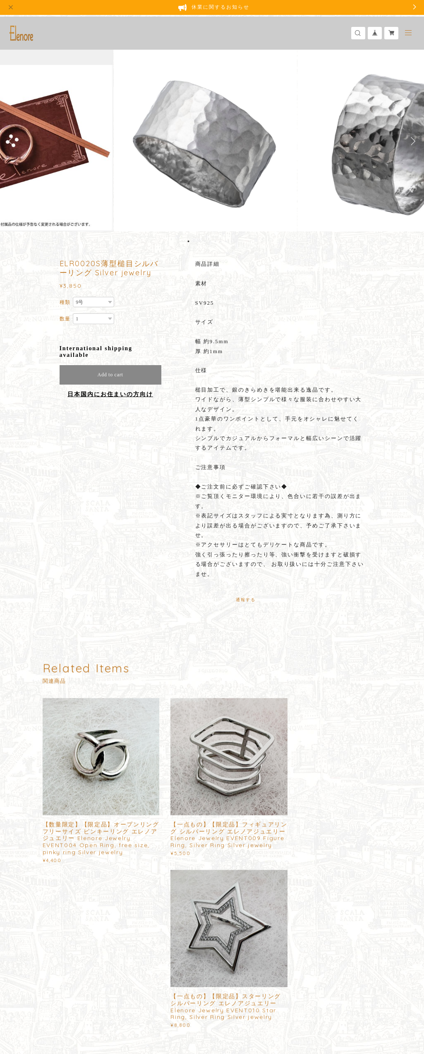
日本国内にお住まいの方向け (110, 394)
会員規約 (181, 1013)
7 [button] (221, 241)
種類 (65, 302)
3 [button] (199, 241)
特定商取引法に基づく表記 (139, 1013)
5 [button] (210, 241)
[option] (212, 141)
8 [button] (226, 241)
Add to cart (110, 375)
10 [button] (237, 241)
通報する (246, 599)
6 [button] (215, 241)
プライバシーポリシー (76, 1013)
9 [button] (231, 241)
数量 (65, 319)
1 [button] (188, 241)
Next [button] (411, 141)
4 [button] (205, 241)
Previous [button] (12, 141)
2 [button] (194, 241)
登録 (336, 927)
